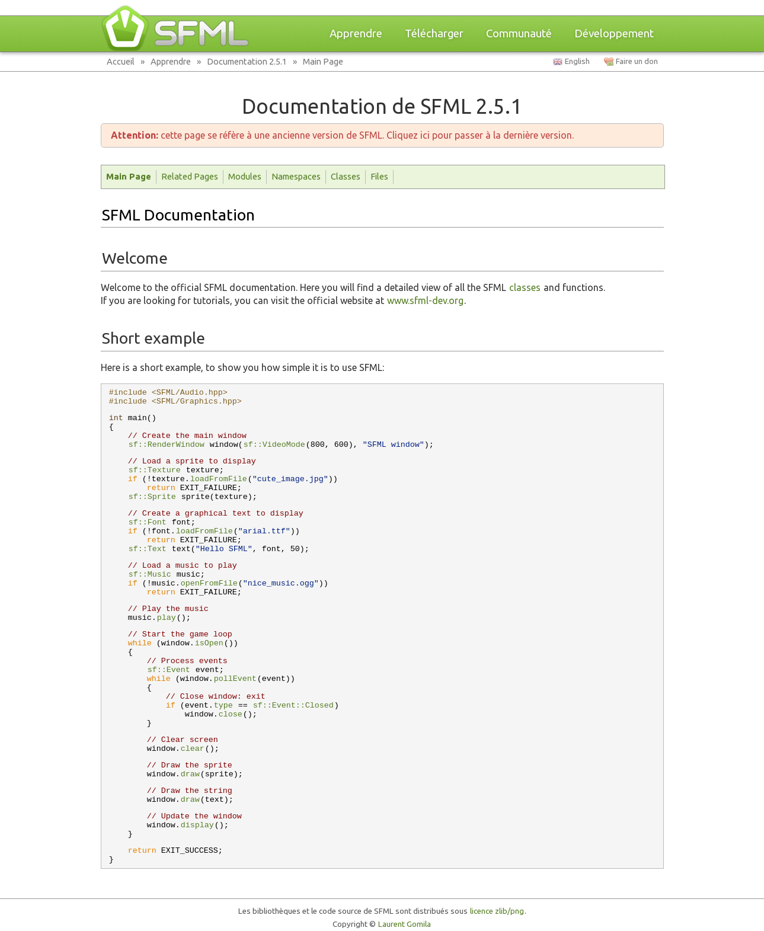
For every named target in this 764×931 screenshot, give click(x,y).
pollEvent (235, 678)
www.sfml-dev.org (425, 300)
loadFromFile (218, 479)
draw (190, 774)
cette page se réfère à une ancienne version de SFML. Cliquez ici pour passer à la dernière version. (342, 135)
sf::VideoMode (274, 444)
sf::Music (150, 574)
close (230, 714)
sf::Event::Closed (293, 705)
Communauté (519, 33)
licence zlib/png (497, 911)
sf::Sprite (152, 496)
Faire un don (637, 61)
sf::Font (148, 522)
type (223, 705)
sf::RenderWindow (166, 444)
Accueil (121, 61)
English (577, 61)
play (166, 617)
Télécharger (434, 33)
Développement (614, 33)
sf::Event (169, 670)
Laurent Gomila (404, 924)
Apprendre (356, 33)
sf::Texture (155, 470)
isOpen (209, 643)
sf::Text (148, 549)
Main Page (323, 61)
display (197, 825)
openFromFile (209, 583)
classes (525, 287)
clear (192, 748)
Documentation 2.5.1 (247, 61)
